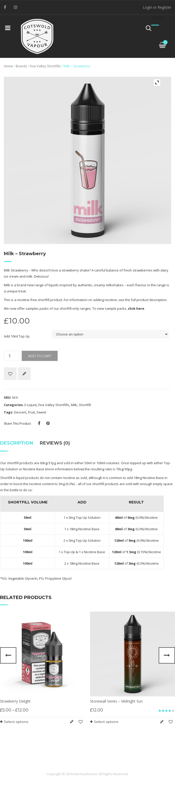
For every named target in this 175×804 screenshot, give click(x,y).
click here (136, 308)
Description (16, 443)
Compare (24, 373)
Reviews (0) (55, 443)
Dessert (20, 412)
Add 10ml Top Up (17, 336)
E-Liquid (30, 405)
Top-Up (69, 552)
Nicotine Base (33, 469)
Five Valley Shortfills (45, 66)
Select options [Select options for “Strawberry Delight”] (16, 722)
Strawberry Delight (15, 701)
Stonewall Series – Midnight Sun (116, 701)
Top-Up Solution (88, 517)
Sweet (41, 412)
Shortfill (85, 405)
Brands (21, 66)
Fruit (31, 412)
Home (8, 66)
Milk (74, 405)
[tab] (18, 445)
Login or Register (157, 7)
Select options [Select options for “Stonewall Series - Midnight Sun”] (106, 722)
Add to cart (39, 356)
